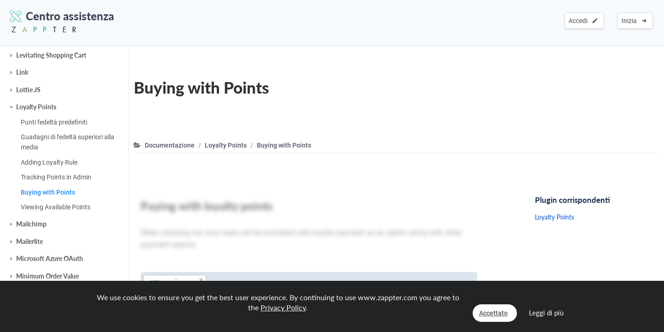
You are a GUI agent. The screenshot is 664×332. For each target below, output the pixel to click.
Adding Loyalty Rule (49, 162)
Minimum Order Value (47, 276)
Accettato (493, 313)
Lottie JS (28, 90)
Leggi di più (546, 312)
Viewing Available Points (55, 207)
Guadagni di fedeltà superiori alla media (67, 142)
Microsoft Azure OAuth (49, 258)
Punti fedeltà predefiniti (54, 122)
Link (22, 72)
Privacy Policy (283, 307)
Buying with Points (48, 192)
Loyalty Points (36, 107)
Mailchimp (31, 224)
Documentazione (170, 145)
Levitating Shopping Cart (51, 55)
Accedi (583, 20)
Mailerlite (29, 241)
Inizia (634, 20)
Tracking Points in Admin (56, 177)
